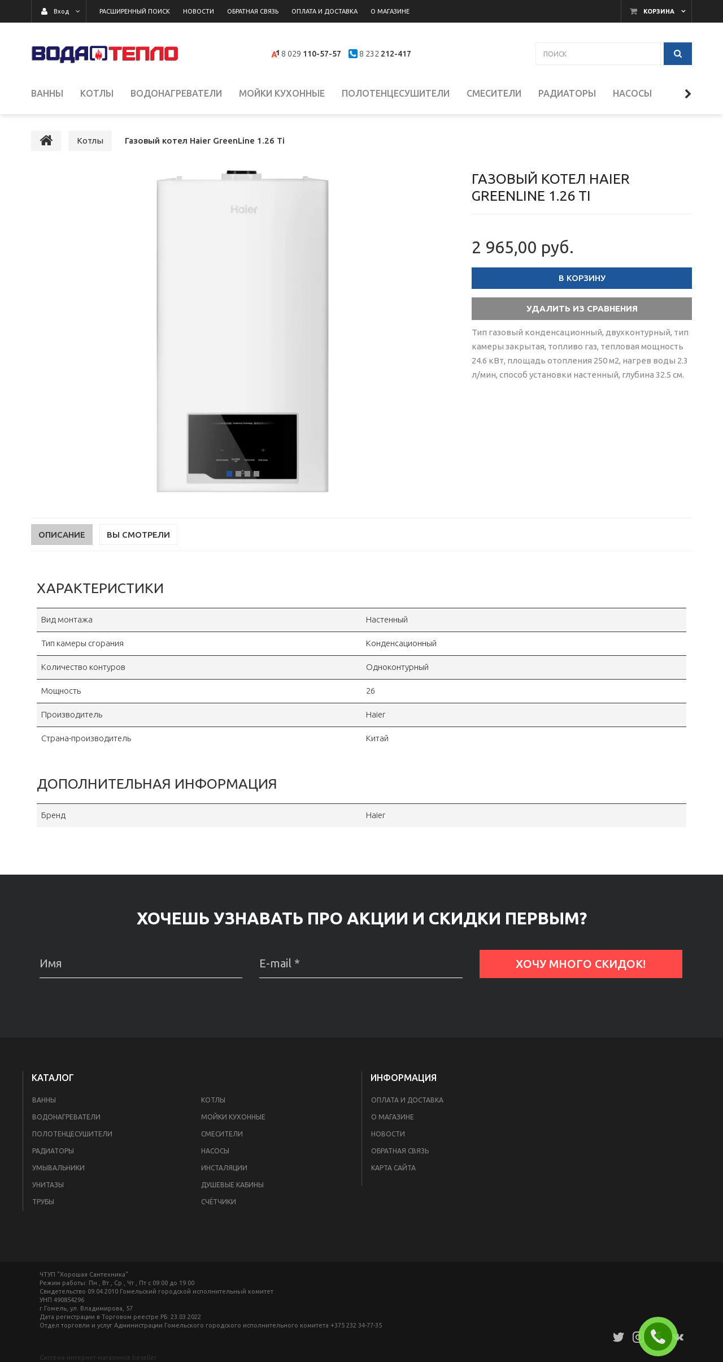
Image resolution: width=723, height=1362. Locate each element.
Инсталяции (224, 1168)
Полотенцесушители (72, 1134)
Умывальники (58, 1168)
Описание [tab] (61, 535)
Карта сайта (393, 1168)
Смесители (222, 1134)
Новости (388, 1134)
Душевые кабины (232, 1185)
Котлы (213, 1100)
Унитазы (48, 1185)
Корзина (658, 11)
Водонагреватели (66, 1117)
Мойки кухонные (233, 1117)
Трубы (43, 1202)
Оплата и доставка (407, 1100)
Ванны (44, 1100)
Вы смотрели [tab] (138, 535)
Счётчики (218, 1202)
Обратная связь (400, 1151)
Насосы (215, 1151)
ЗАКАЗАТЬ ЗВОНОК (662, 1336)
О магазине (392, 1117)
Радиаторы (53, 1151)
